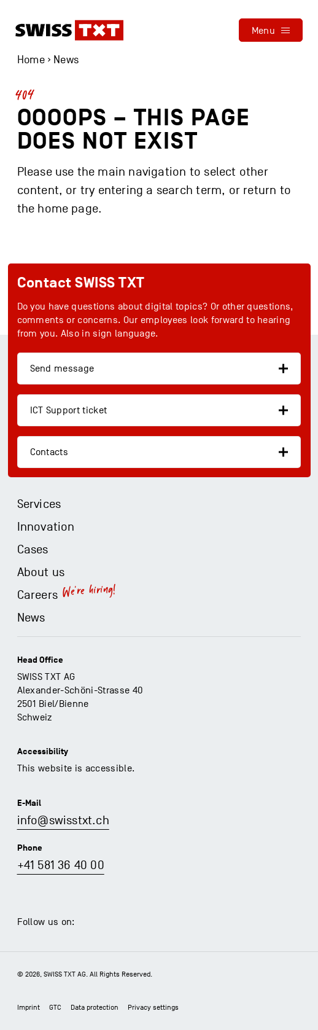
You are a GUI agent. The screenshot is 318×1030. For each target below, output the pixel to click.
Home (31, 59)
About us (41, 572)
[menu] (271, 30)
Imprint (28, 1007)
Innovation (46, 527)
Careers (37, 595)
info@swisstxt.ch (63, 820)
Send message (62, 368)
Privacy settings (153, 1007)
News (66, 59)
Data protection (94, 1007)
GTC (55, 1007)
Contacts (49, 452)
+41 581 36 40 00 (60, 865)
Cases (32, 549)
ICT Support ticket (68, 410)
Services (39, 504)
